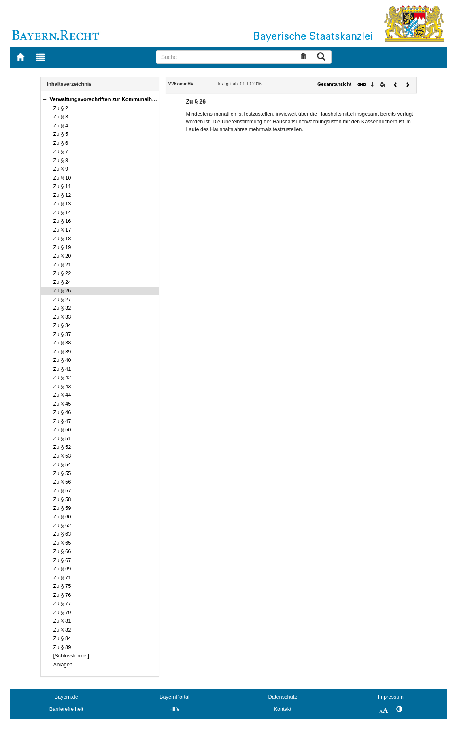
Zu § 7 (60, 151)
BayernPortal (174, 697)
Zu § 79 (62, 612)
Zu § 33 (62, 317)
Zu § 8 (60, 160)
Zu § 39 (62, 352)
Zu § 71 (62, 578)
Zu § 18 (62, 238)
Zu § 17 (62, 230)
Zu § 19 (62, 247)
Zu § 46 (62, 412)
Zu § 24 (62, 282)
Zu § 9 (60, 169)
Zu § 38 (62, 343)
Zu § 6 (60, 143)
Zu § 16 (62, 221)
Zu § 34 (62, 325)
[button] (45, 99)
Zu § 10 (62, 178)
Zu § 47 (62, 421)
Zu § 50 (62, 430)
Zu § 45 (62, 404)
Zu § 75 (62, 586)
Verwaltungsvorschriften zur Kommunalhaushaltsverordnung (126, 99)
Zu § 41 (62, 369)
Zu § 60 (62, 516)
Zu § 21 (62, 265)
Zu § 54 (62, 464)
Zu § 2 (60, 108)
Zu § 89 (62, 647)
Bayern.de (66, 697)
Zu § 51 (62, 438)
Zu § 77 (62, 603)
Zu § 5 (60, 134)
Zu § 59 (62, 508)
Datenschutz (282, 697)
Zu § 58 (62, 499)
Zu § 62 (62, 525)
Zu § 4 (60, 126)
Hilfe (174, 709)
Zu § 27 (62, 299)
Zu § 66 (62, 551)
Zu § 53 (62, 456)
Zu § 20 (62, 256)
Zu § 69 (62, 569)
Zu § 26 (62, 290)
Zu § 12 (62, 195)
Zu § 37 (62, 334)
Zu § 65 (62, 543)
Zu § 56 (62, 482)
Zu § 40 (62, 360)
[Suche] (226, 57)
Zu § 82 (62, 630)
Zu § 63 (62, 534)
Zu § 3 (60, 117)
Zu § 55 (62, 473)
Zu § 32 (62, 308)
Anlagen (63, 664)
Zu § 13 (62, 204)
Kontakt (282, 709)
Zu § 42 (62, 377)
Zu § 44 (62, 395)
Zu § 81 (62, 621)
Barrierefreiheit (66, 709)
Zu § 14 (62, 212)
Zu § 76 (62, 595)
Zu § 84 (62, 638)
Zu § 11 (62, 186)
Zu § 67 (62, 560)
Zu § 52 (62, 447)
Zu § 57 (62, 491)
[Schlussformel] (71, 656)
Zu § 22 (62, 273)
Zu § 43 (62, 386)
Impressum (391, 697)
